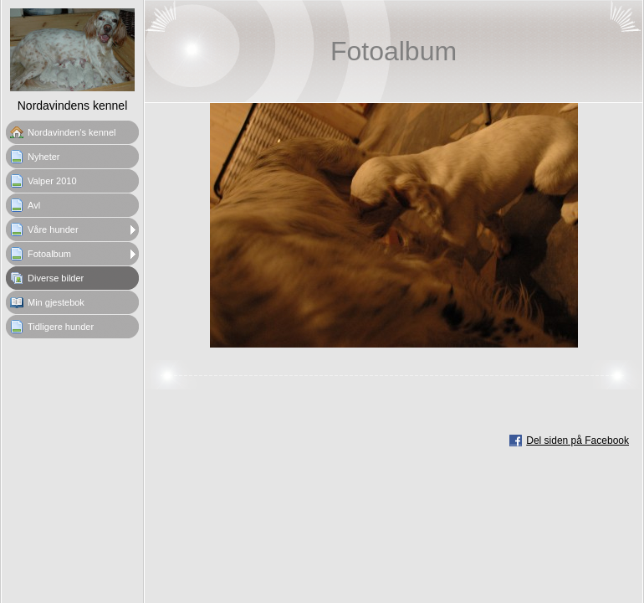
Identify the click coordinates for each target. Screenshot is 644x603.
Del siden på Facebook (577, 440)
